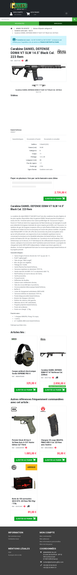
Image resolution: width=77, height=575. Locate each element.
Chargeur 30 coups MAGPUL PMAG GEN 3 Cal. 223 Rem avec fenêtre (52, 442)
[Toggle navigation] (66, 13)
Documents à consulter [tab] (52, 139)
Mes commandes (45, 536)
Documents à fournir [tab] (33, 139)
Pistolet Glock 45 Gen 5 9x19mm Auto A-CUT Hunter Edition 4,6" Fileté (23, 442)
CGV (9, 552)
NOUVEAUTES (19, 23)
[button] (35, 86)
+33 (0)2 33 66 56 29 (50, 565)
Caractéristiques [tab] (17, 139)
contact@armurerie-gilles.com (53, 562)
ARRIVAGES (58, 23)
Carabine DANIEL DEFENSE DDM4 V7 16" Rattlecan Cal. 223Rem (52, 372)
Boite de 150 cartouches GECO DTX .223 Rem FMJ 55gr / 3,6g (23, 501)
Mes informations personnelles (50, 541)
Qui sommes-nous (14, 536)
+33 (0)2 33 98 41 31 (50, 567)
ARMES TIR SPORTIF (22, 28)
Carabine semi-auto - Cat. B (23, 31)
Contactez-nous (13, 539)
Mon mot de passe (46, 544)
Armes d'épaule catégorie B (42, 28)
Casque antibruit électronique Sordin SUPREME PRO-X (24, 372)
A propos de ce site (15, 555)
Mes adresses (44, 539)
